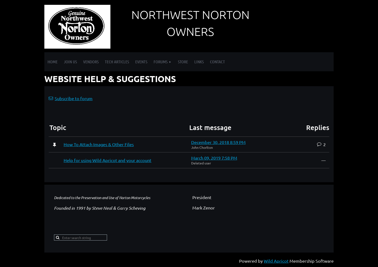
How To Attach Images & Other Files (99, 144)
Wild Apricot (276, 260)
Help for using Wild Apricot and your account (107, 160)
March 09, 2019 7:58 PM (214, 157)
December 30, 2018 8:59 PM (218, 142)
